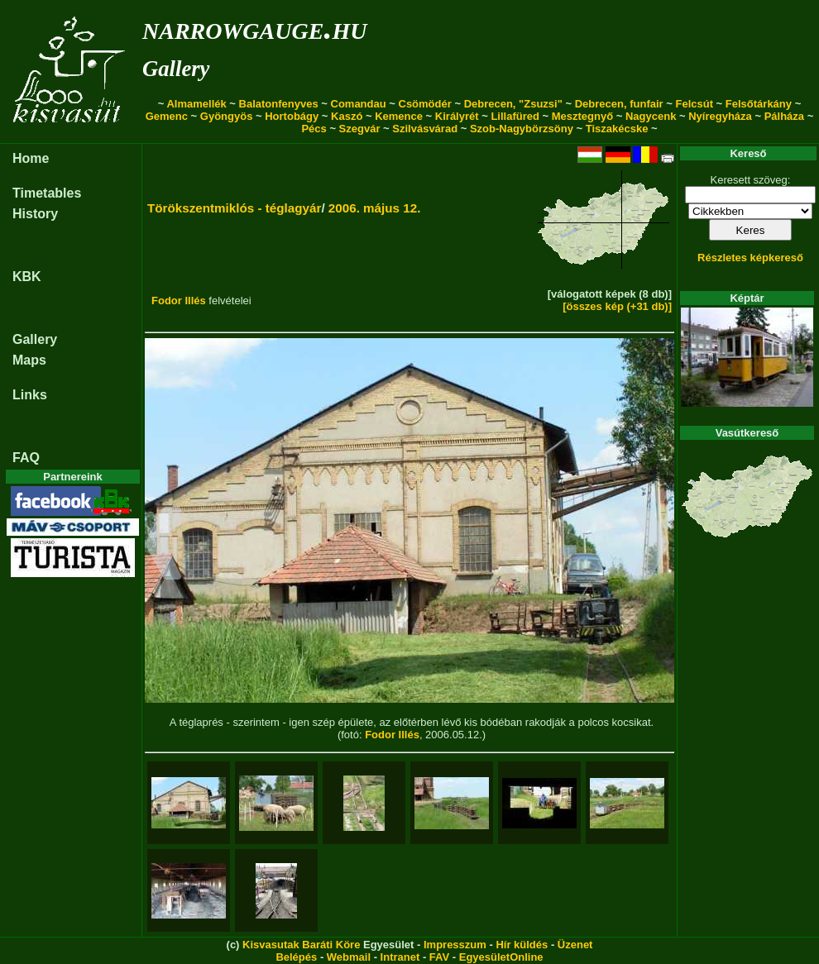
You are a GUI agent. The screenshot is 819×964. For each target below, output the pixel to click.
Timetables (46, 193)
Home (30, 158)
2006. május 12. (374, 208)
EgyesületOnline (501, 957)
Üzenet (575, 944)
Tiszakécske (617, 128)
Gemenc (167, 116)
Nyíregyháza (720, 116)
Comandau (358, 104)
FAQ (26, 458)
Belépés (296, 957)
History (35, 214)
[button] (163, 545)
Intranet (400, 957)
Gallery (175, 68)
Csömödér (425, 104)
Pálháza (784, 116)
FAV (439, 957)
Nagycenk (650, 116)
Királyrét (457, 116)
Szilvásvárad (424, 128)
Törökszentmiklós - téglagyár (234, 208)
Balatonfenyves (278, 104)
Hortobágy (291, 116)
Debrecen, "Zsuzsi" (513, 104)
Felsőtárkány (759, 104)
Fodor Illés (178, 300)
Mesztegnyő (582, 116)
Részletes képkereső (750, 257)
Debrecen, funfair (619, 104)
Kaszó (346, 116)
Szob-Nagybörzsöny (521, 128)
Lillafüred (515, 116)
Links (29, 395)
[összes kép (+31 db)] (617, 306)
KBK (26, 277)
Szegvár (360, 128)
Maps (29, 360)
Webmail (349, 957)
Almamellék (196, 104)
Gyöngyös (226, 116)
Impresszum (455, 944)
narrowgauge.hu (254, 27)
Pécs (313, 128)
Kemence (399, 116)
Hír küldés (522, 944)
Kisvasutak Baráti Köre (301, 944)
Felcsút (694, 104)
